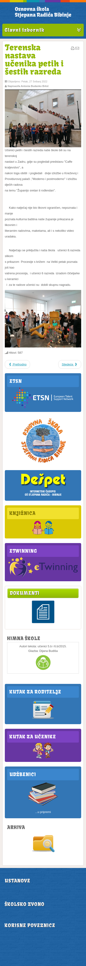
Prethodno (17, 364)
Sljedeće (70, 364)
